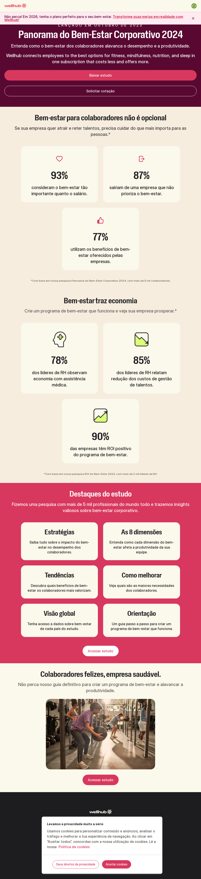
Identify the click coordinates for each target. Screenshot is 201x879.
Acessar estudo (100, 651)
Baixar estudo (100, 75)
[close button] (193, 18)
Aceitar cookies (116, 864)
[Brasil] (194, 6)
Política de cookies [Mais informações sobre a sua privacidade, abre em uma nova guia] (74, 847)
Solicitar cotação (100, 91)
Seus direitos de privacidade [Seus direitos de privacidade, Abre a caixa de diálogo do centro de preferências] (75, 864)
